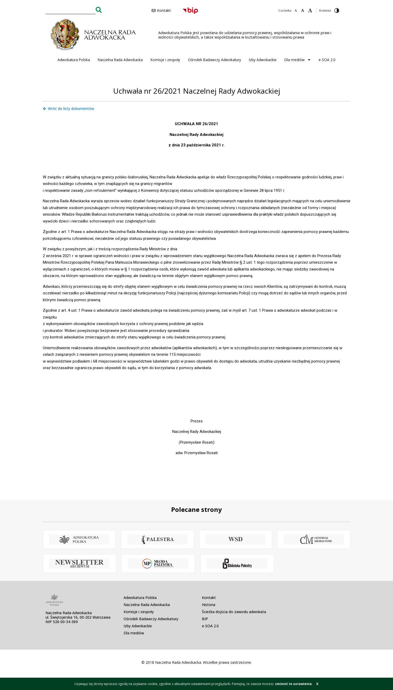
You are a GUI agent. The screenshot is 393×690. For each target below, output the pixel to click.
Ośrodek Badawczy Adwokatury (214, 59)
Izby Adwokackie (263, 59)
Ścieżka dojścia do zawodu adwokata (234, 611)
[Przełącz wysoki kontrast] (337, 10)
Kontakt (209, 597)
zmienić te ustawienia (293, 684)
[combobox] (70, 9)
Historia (208, 604)
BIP (205, 618)
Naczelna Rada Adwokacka (120, 59)
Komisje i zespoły (165, 59)
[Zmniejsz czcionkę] (295, 10)
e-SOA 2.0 (327, 59)
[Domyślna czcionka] (302, 10)
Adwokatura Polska (74, 59)
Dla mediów (297, 59)
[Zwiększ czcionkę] (310, 10)
